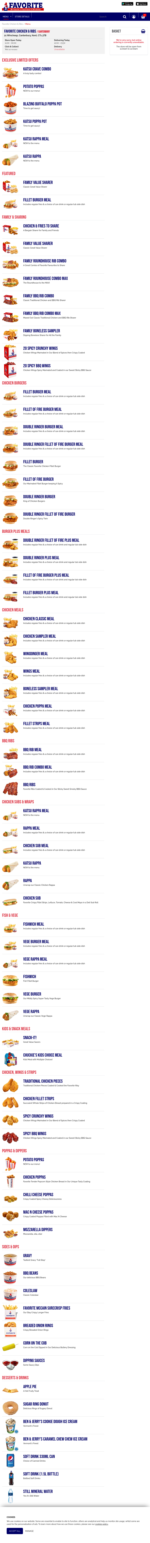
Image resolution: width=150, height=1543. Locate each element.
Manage (29, 1531)
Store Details (22, 17)
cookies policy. (101, 1524)
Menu (6, 17)
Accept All (15, 1531)
